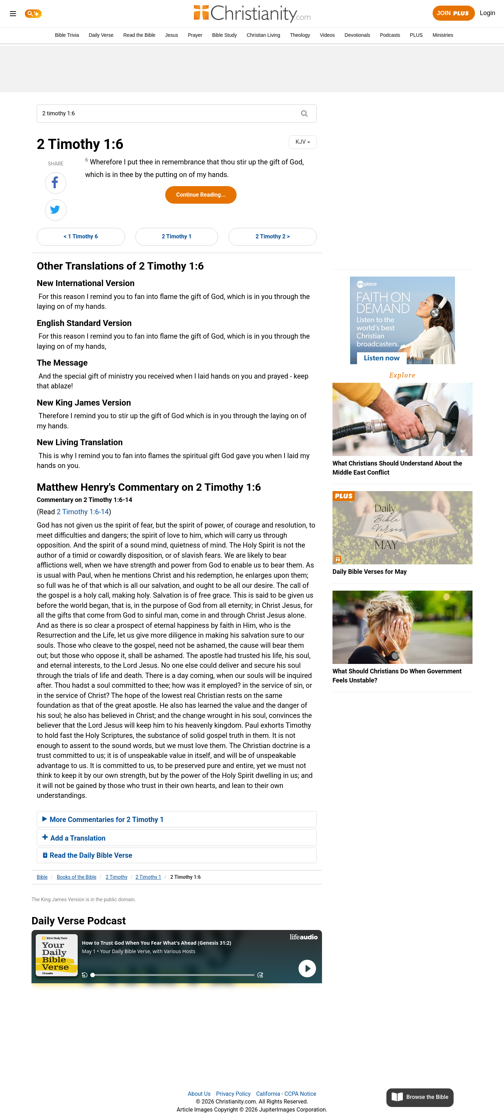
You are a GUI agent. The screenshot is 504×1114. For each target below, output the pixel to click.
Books (77, 877)
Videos (327, 35)
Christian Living (263, 35)
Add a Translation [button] (74, 838)
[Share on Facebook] (55, 183)
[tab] (176, 819)
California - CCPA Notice (286, 1094)
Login (487, 12)
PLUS (416, 35)
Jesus (171, 35)
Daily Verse (101, 35)
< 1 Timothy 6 (81, 236)
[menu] (13, 15)
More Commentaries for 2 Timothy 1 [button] (103, 819)
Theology (300, 35)
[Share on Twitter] (55, 210)
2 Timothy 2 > (272, 236)
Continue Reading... (200, 194)
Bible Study (224, 35)
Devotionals (357, 35)
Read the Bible (139, 35)
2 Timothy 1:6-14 (83, 512)
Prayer (195, 35)
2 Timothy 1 (176, 236)
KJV (302, 141)
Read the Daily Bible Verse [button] (87, 855)
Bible (42, 877)
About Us (199, 1094)
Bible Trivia (67, 35)
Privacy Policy (233, 1094)
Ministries (443, 35)
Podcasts (390, 35)
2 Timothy (116, 877)
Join (453, 13)
